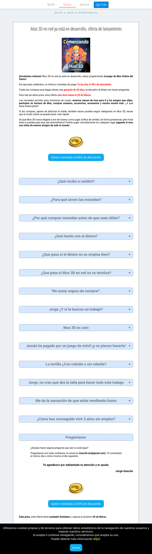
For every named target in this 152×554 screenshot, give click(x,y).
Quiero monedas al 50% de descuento (76, 157)
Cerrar (76, 547)
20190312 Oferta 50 (87, 13)
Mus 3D (58, 13)
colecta (70, 13)
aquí (96, 539)
